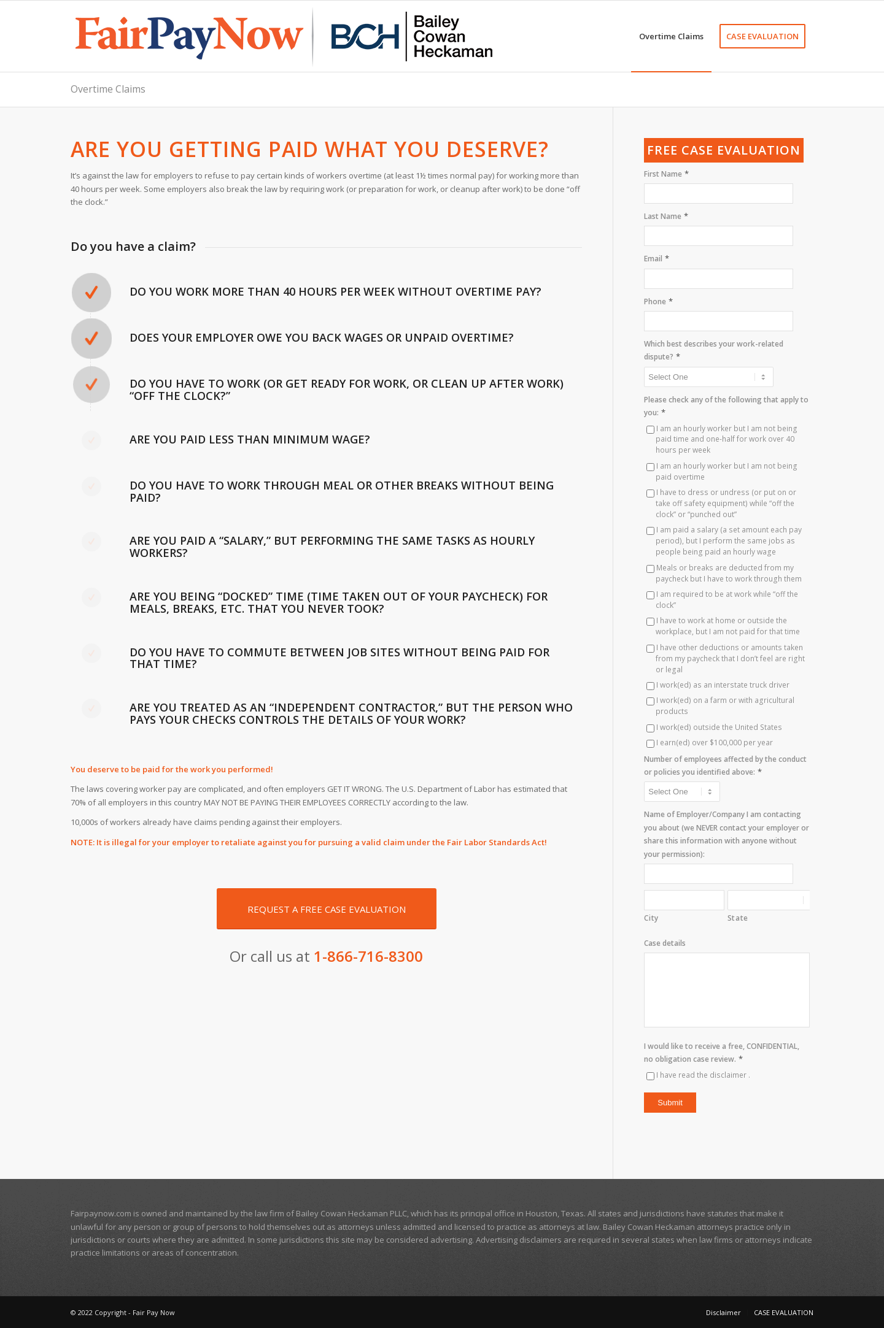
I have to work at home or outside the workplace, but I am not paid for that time (728, 626)
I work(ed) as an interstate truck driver (722, 685)
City (651, 918)
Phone (658, 301)
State (737, 918)
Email (656, 258)
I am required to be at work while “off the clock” (727, 599)
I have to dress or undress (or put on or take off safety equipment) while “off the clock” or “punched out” (726, 503)
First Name (666, 174)
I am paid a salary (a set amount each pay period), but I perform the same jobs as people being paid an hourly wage (729, 540)
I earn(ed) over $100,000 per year (714, 742)
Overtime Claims (108, 89)
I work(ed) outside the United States (719, 727)
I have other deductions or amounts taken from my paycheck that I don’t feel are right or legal (730, 658)
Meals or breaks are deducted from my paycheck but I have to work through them (729, 573)
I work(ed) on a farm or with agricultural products (725, 705)
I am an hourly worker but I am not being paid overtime (726, 471)
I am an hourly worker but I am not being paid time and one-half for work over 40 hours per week (726, 439)
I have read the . (703, 1075)
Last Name (666, 216)
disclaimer (728, 1075)
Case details (665, 943)
